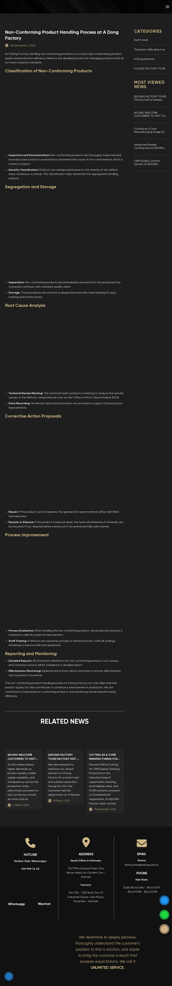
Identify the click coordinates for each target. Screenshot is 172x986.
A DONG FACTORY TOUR (149, 68)
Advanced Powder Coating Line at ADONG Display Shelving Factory (149, 147)
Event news (141, 40)
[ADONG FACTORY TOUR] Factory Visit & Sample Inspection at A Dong (150, 98)
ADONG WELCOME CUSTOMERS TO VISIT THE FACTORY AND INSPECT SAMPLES (150, 115)
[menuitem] (143, 6)
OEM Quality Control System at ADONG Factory (147, 163)
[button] (167, 7)
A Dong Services (144, 59)
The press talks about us (149, 49)
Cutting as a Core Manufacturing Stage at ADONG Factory (149, 131)
